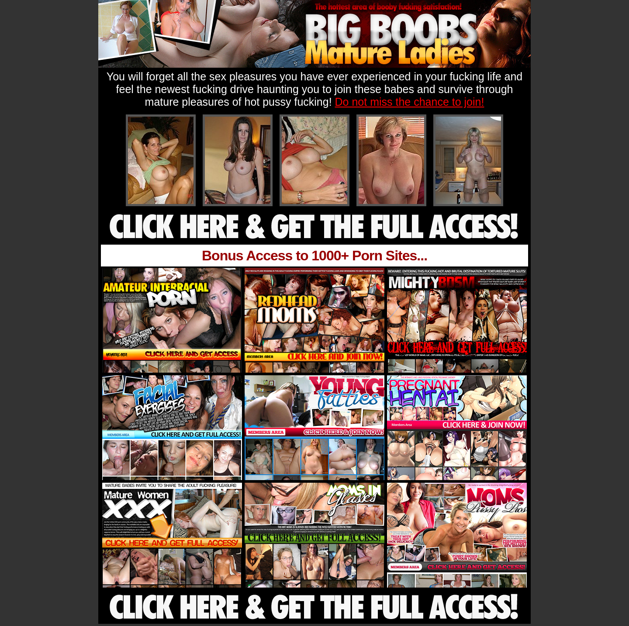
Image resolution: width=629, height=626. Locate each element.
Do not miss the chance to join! (409, 102)
